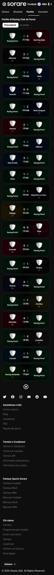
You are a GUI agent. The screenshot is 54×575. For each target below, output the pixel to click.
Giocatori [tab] (43, 11)
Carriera (7, 525)
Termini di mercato (13, 451)
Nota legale (9, 553)
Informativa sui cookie (15, 465)
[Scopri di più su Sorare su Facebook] (13, 397)
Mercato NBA (10, 507)
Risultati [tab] (18, 11)
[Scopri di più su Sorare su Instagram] (21, 397)
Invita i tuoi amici (12, 534)
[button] (10, 564)
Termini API (9, 455)
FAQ (5, 423)
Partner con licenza (13, 548)
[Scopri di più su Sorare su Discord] (29, 397)
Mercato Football (12, 497)
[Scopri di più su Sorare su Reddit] (37, 397)
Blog (5, 414)
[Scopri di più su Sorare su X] (5, 397)
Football (34, 4)
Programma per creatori (15, 529)
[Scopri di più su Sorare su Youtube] (45, 397)
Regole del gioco (12, 428)
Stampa (7, 539)
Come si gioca (10, 409)
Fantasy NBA (10, 492)
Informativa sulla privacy (16, 460)
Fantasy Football (12, 483)
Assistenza (9, 419)
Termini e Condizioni (14, 446)
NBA (45, 4)
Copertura (8, 544)
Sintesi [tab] (5, 11)
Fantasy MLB (10, 488)
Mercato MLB (10, 502)
